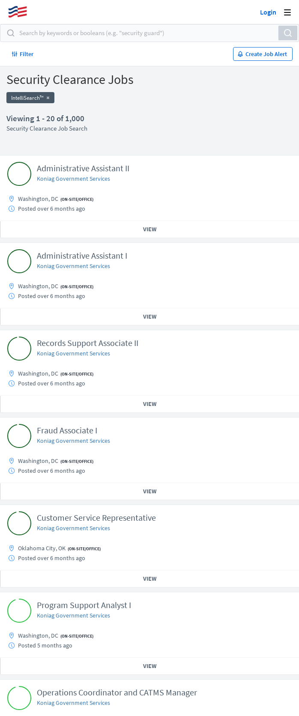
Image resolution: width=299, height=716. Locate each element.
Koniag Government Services (73, 178)
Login (268, 12)
